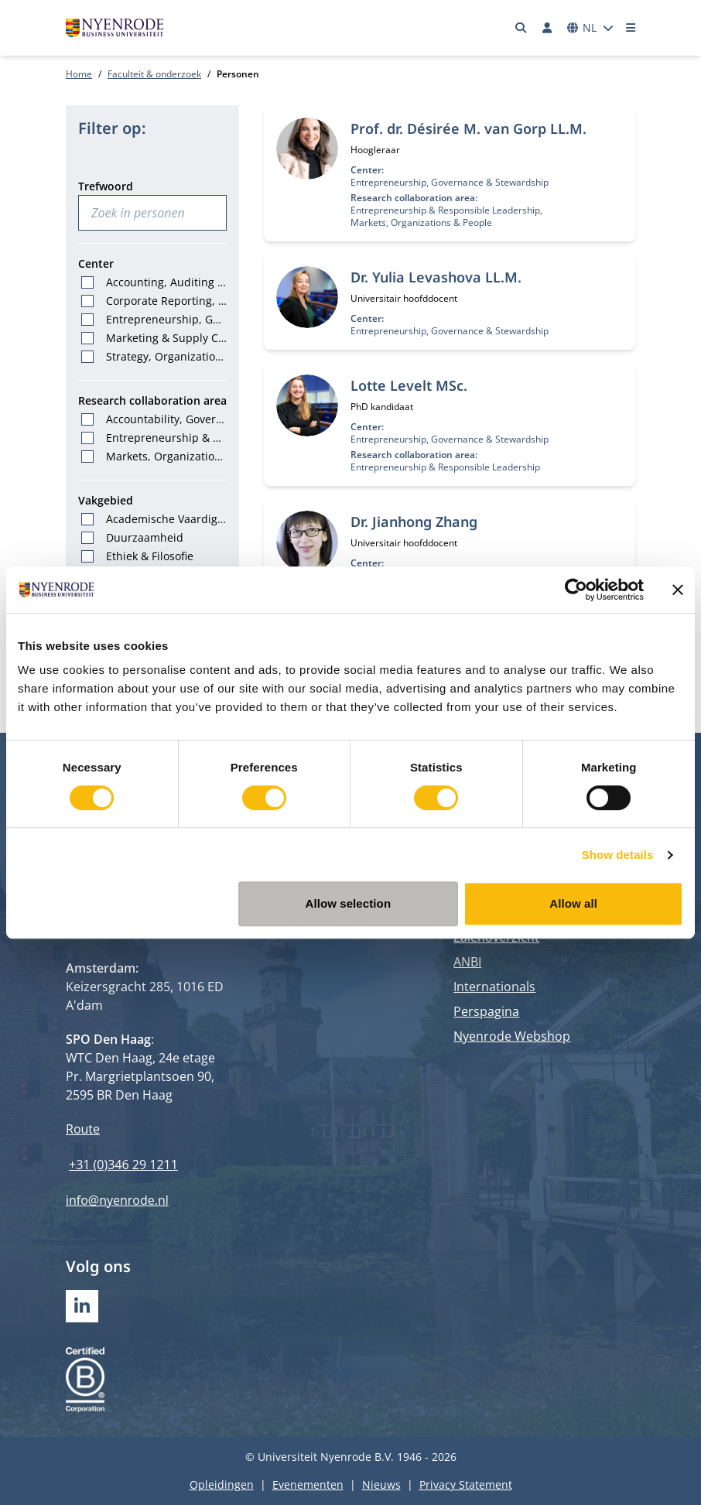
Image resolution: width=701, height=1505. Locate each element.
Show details (618, 854)
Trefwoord (105, 186)
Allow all (573, 903)
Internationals (494, 986)
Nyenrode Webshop (511, 1036)
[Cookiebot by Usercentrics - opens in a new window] (576, 589)
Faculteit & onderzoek (154, 73)
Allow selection (348, 903)
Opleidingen (222, 1484)
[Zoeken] (521, 28)
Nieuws (381, 1484)
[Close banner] (677, 589)
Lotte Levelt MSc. (408, 385)
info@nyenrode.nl (117, 1200)
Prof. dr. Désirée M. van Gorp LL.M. (468, 128)
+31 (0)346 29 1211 (123, 1164)
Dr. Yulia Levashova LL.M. (435, 277)
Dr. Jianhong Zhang (413, 521)
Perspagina (486, 1011)
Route (83, 1128)
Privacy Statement (465, 1484)
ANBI (467, 961)
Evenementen (308, 1484)
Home (79, 73)
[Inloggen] (547, 28)
